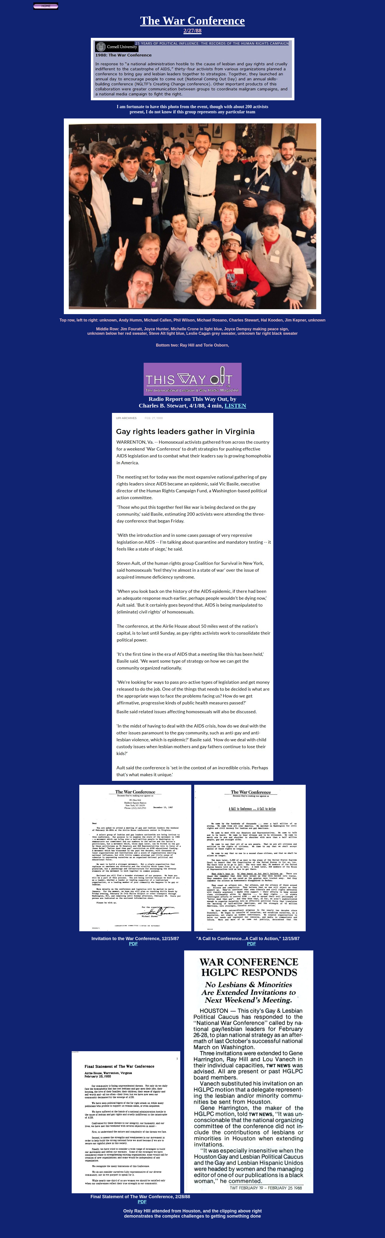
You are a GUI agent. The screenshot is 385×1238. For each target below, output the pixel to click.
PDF (133, 943)
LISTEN (235, 405)
